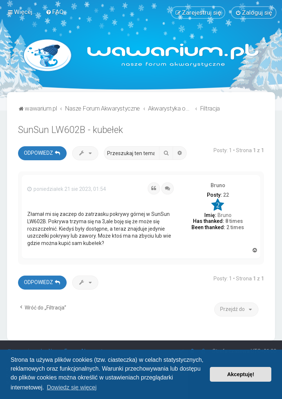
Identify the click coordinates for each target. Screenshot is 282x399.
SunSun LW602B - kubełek (70, 130)
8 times (234, 221)
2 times (235, 227)
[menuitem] (55, 11)
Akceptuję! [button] (240, 374)
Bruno (218, 185)
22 (226, 195)
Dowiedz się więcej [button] (71, 387)
